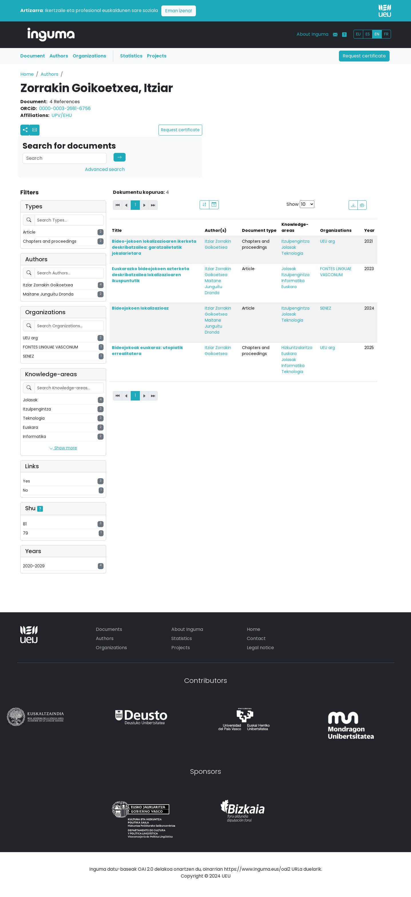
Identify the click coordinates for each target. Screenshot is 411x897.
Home (27, 74)
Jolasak (288, 247)
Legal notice (260, 647)
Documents (109, 629)
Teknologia (292, 253)
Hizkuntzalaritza (296, 347)
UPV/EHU (61, 115)
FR (386, 34)
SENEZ (325, 308)
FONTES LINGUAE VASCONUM (336, 272)
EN (377, 34)
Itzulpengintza (295, 241)
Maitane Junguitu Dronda (213, 287)
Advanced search (105, 169)
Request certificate (364, 56)
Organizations (89, 56)
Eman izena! (178, 10)
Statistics (131, 56)
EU (358, 34)
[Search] (65, 158)
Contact (256, 638)
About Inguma (312, 34)
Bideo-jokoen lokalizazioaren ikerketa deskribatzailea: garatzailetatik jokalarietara (154, 247)
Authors (58, 56)
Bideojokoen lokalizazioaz (140, 308)
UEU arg (327, 241)
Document (32, 56)
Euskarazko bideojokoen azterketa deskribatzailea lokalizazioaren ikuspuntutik (150, 275)
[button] (34, 130)
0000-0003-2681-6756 (65, 108)
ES (368, 34)
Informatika (293, 281)
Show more (63, 448)
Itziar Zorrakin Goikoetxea (218, 244)
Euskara (289, 287)
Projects (156, 56)
